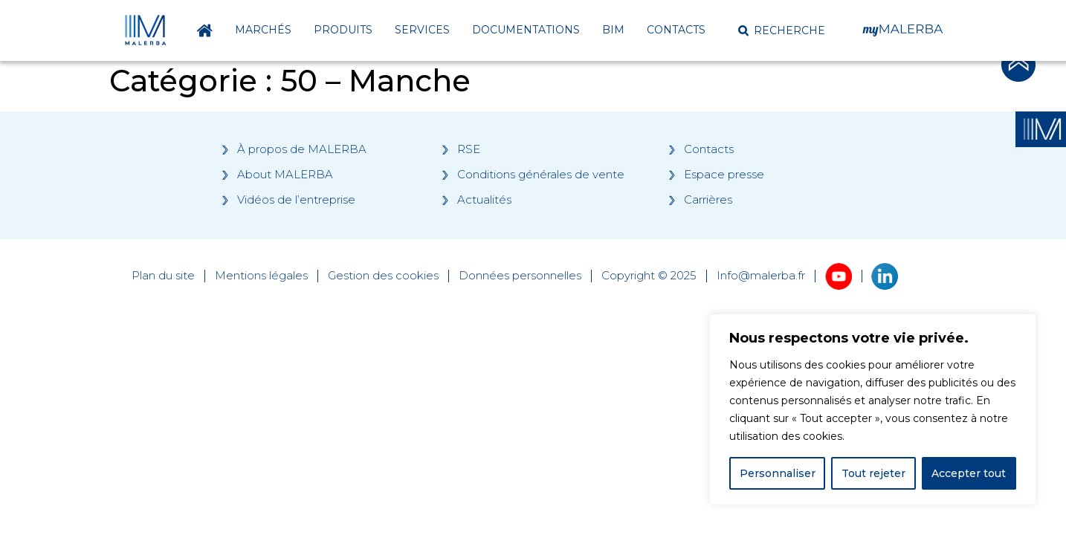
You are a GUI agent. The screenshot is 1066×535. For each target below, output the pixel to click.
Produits (343, 29)
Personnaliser (777, 473)
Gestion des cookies (383, 275)
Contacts (676, 29)
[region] (872, 409)
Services (422, 29)
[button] (781, 30)
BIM (613, 29)
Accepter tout (968, 473)
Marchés (263, 29)
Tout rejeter (873, 473)
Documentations (526, 29)
